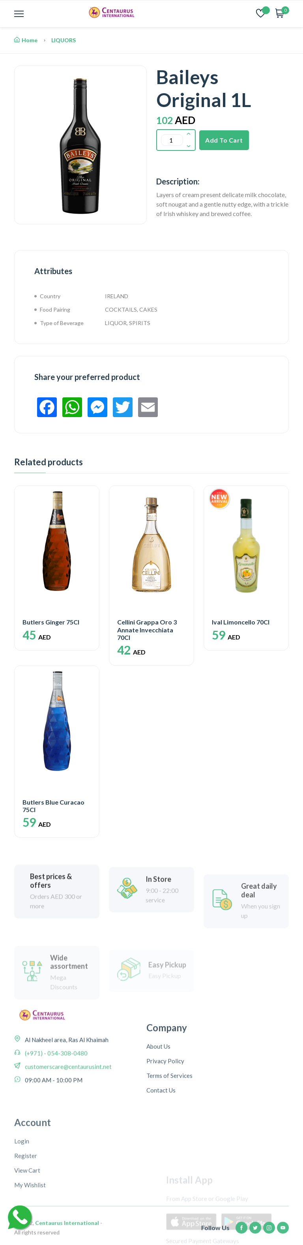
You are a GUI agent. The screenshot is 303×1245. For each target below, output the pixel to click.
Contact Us (161, 1118)
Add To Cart (224, 140)
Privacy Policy (165, 1089)
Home (25, 40)
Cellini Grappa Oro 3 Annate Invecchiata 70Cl (147, 629)
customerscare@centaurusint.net (68, 1085)
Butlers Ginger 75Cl (50, 622)
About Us (158, 1074)
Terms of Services (169, 1104)
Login (21, 1188)
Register (25, 1202)
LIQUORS (63, 40)
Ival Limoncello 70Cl (240, 622)
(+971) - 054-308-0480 (56, 1071)
